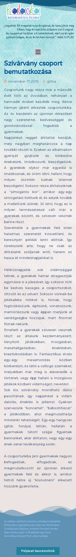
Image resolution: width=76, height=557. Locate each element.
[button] (38, 51)
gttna (51, 81)
